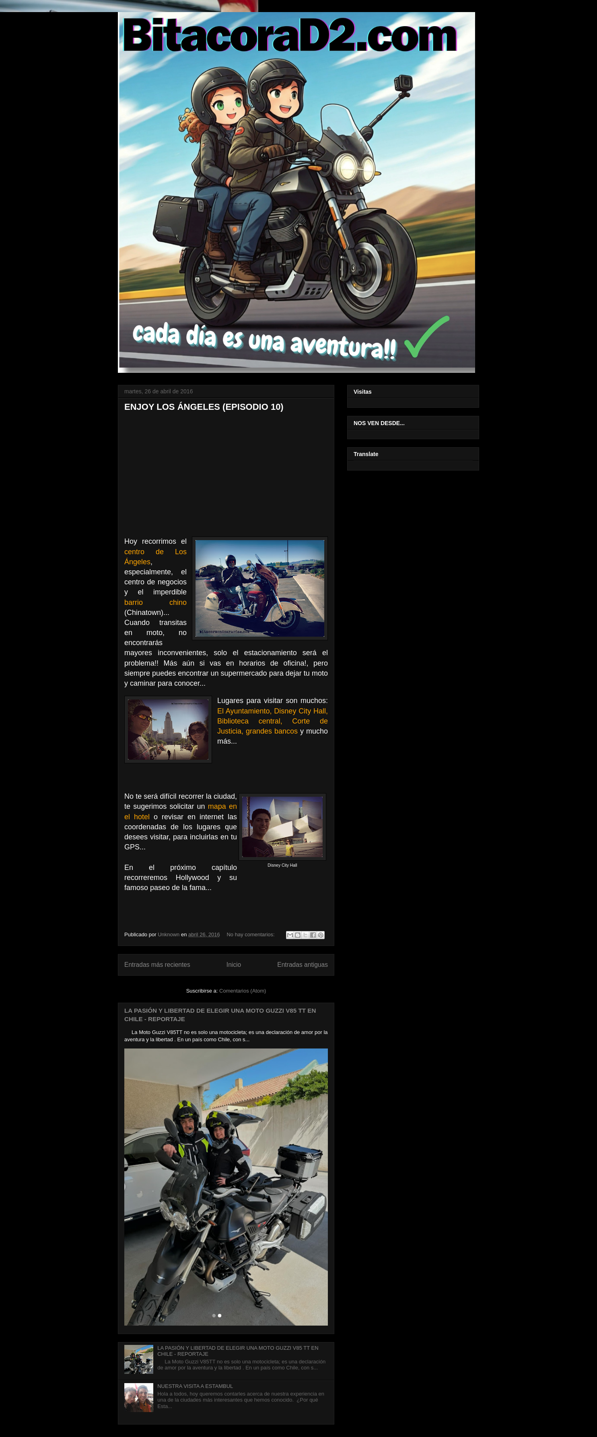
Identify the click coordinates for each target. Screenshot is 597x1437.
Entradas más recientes (157, 964)
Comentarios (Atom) (242, 991)
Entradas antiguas (302, 964)
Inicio (233, 964)
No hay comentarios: (251, 934)
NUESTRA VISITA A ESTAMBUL (195, 1386)
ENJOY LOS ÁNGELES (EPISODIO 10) (204, 407)
